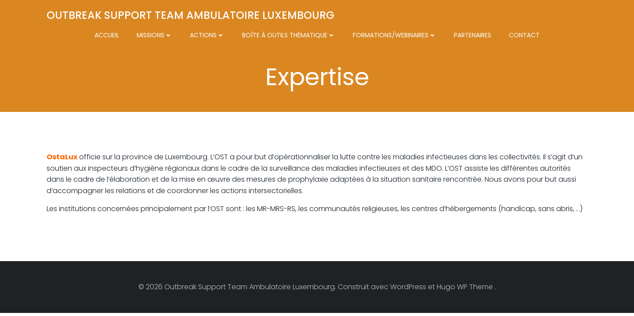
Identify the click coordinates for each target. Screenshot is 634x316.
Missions (154, 35)
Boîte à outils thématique (288, 35)
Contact (524, 35)
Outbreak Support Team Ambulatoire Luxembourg (190, 15)
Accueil (106, 35)
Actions (207, 35)
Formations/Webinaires (394, 35)
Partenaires (472, 35)
